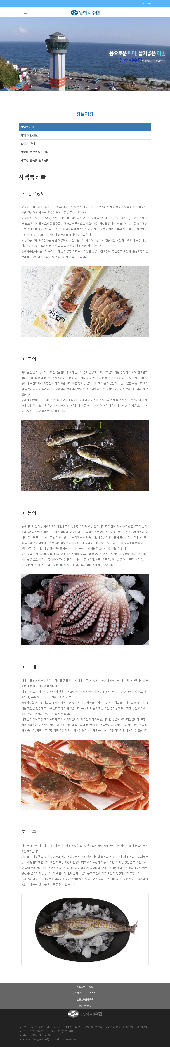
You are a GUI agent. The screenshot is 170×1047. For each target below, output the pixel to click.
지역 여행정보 (29, 135)
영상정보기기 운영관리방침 (85, 993)
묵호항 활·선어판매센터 (35, 160)
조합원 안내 (27, 144)
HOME (146, 3)
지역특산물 (27, 127)
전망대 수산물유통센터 (34, 152)
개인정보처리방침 (85, 986)
